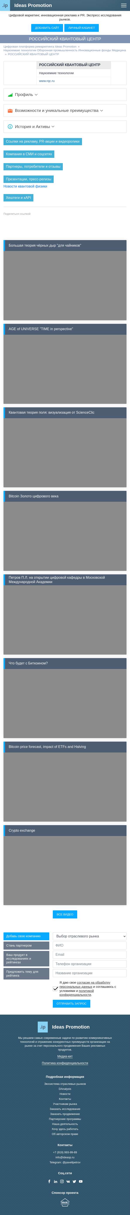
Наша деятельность (65, 1124)
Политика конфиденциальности (65, 1063)
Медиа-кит (65, 1056)
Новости (65, 1094)
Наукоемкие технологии (56, 73)
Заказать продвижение (65, 1114)
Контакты (65, 1099)
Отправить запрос (72, 1003)
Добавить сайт (47, 27)
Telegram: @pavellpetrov (65, 1162)
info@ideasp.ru (65, 1157)
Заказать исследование (65, 1109)
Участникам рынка (65, 1104)
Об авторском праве (65, 1134)
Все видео (65, 914)
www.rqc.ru (47, 81)
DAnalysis (65, 1088)
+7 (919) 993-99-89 (65, 1152)
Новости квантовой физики (25, 186)
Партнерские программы (65, 1119)
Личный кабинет (81, 27)
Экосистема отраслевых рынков (65, 1083)
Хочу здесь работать (65, 1129)
